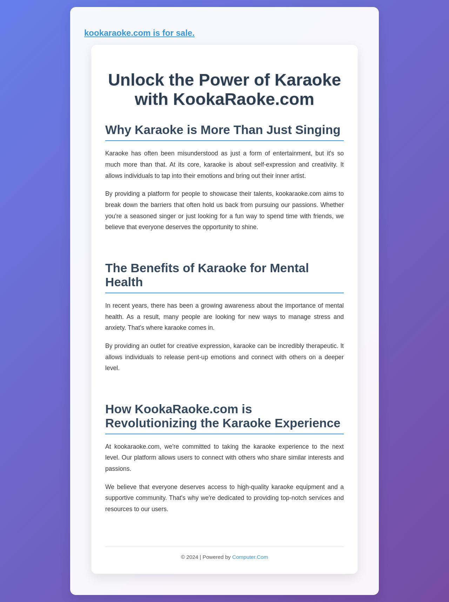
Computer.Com (250, 557)
